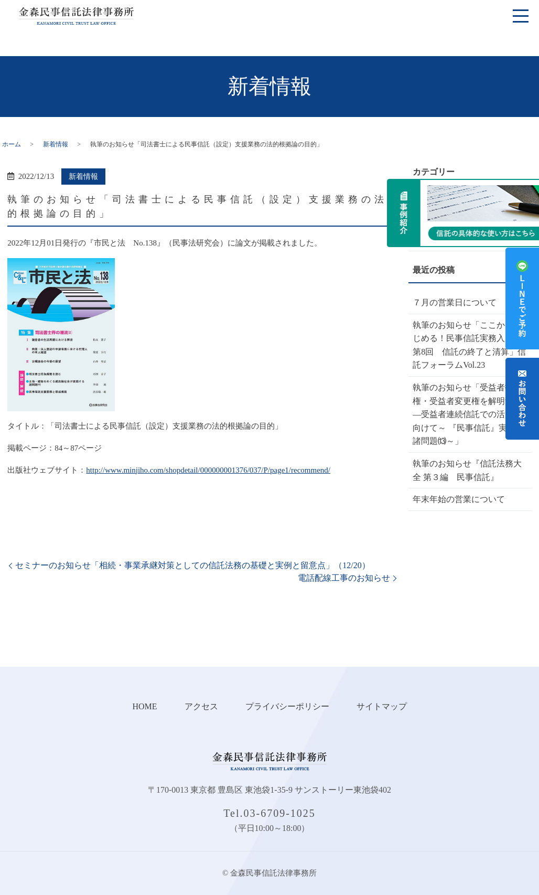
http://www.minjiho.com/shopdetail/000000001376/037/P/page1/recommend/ (208, 470)
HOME (144, 706)
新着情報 (55, 144)
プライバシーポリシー (287, 706)
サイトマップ (382, 706)
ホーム (11, 144)
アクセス (201, 706)
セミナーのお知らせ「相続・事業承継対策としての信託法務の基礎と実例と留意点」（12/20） (192, 565)
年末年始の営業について (459, 499)
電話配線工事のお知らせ (344, 577)
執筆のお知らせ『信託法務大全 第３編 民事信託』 (467, 470)
